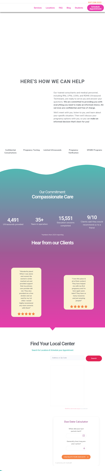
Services (38, 8)
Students (79, 8)
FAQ (61, 8)
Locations (50, 8)
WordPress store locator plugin (72, 408)
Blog (69, 8)
